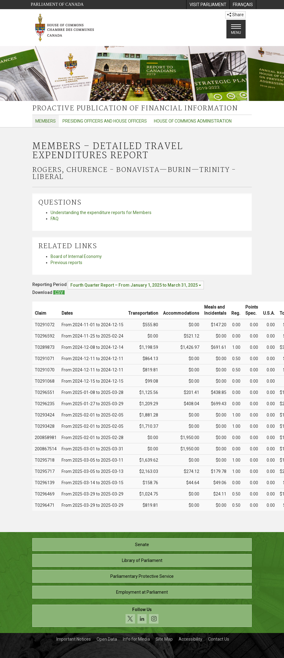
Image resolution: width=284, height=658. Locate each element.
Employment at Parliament (142, 592)
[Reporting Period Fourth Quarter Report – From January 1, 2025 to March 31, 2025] (136, 285)
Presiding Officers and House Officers (104, 121)
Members (45, 121)
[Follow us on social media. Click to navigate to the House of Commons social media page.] (142, 616)
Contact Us (218, 639)
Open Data (107, 639)
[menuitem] (207, 4)
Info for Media (136, 639)
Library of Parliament (142, 560)
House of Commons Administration (193, 121)
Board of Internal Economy (76, 256)
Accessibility (190, 639)
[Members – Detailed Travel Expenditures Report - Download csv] (59, 292)
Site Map (164, 639)
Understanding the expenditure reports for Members (101, 212)
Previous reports (66, 262)
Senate (142, 544)
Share (235, 14)
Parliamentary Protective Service (142, 576)
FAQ (55, 218)
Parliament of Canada (57, 4)
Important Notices (73, 639)
